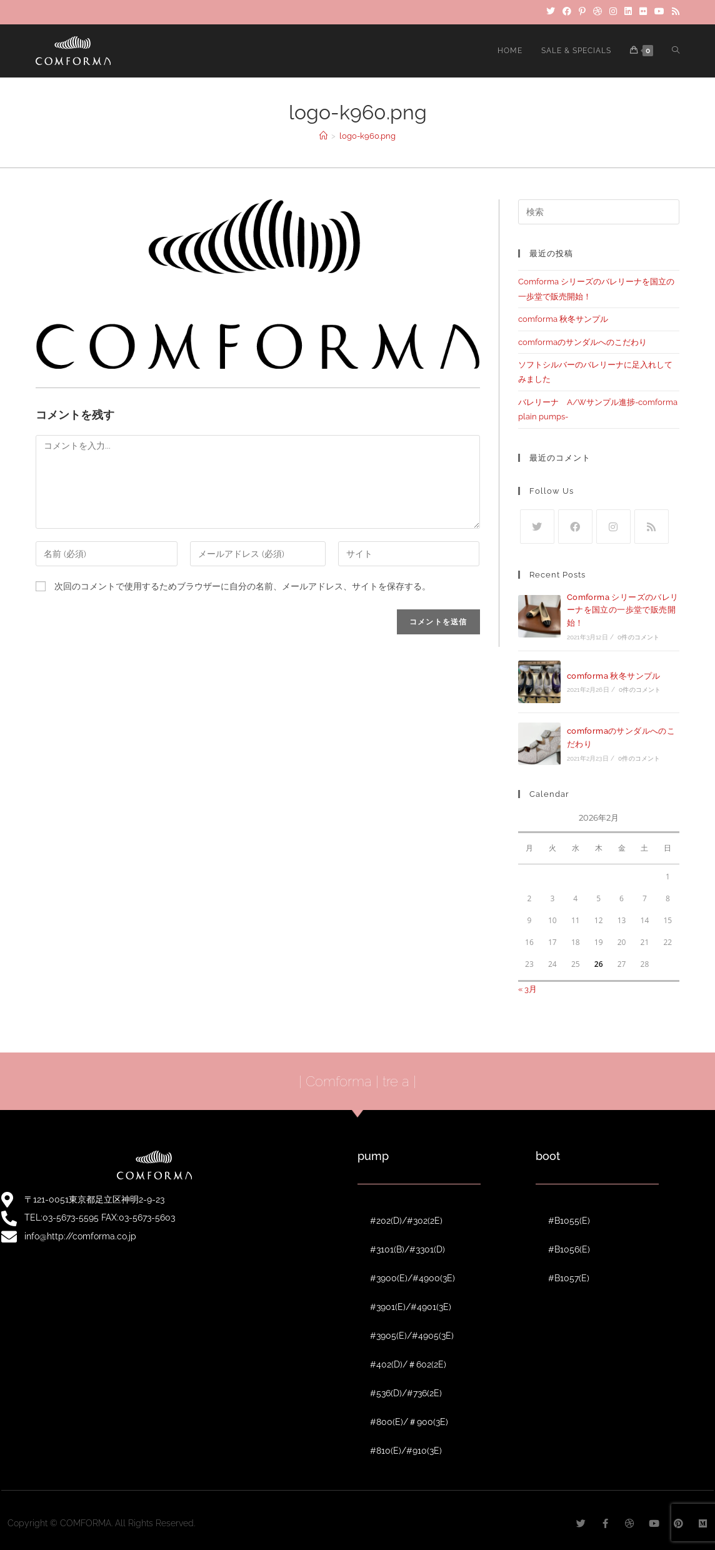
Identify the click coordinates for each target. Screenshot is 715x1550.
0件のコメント (638, 637)
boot (548, 1155)
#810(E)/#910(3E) (406, 1451)
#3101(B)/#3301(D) (407, 1249)
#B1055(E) (569, 1221)
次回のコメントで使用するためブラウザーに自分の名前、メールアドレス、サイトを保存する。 (242, 586)
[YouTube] (659, 12)
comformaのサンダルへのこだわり (582, 342)
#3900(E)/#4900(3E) (412, 1278)
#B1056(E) (569, 1249)
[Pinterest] (582, 12)
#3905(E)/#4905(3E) (412, 1336)
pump (373, 1155)
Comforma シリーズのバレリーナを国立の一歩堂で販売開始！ (623, 610)
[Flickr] (643, 12)
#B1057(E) (568, 1278)
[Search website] (675, 51)
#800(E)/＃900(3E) (409, 1422)
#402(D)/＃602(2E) (408, 1364)
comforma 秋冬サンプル (563, 319)
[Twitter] (550, 12)
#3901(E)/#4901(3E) (410, 1307)
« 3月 (527, 989)
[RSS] (673, 12)
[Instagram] (613, 12)
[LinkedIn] (628, 12)
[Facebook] (567, 12)
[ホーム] (323, 136)
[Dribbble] (597, 12)
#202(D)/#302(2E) (406, 1221)
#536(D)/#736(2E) (406, 1393)
